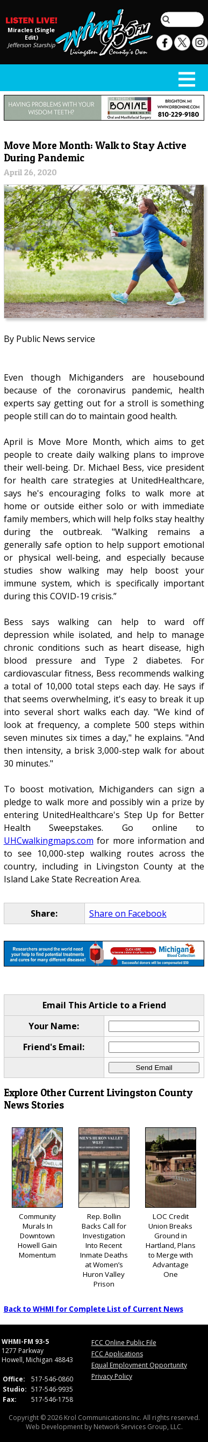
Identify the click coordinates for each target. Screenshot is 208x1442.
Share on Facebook (128, 913)
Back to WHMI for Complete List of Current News (93, 1309)
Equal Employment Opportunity (139, 1365)
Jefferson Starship (31, 44)
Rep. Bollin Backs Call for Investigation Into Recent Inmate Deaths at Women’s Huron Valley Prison (104, 1208)
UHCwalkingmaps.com (49, 840)
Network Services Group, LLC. (138, 1426)
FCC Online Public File (123, 1342)
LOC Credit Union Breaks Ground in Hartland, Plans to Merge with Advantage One (170, 1203)
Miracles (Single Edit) (31, 33)
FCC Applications (117, 1353)
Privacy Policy (111, 1376)
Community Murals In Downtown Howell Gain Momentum (37, 1193)
